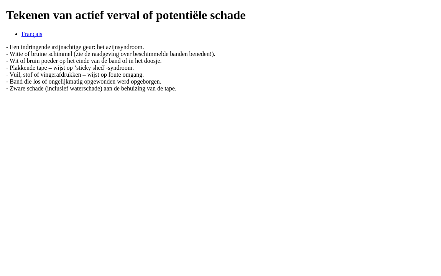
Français (31, 34)
